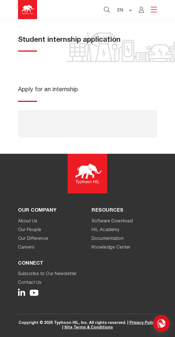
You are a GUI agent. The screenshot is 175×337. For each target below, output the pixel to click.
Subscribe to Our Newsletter (47, 274)
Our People (29, 230)
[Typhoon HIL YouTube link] (34, 293)
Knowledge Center (111, 248)
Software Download (112, 221)
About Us (28, 221)
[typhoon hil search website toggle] (107, 9)
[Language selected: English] (124, 10)
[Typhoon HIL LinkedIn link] (21, 293)
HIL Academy (105, 230)
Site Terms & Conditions (88, 328)
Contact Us (30, 283)
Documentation (107, 239)
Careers (26, 248)
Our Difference (33, 239)
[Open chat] (161, 323)
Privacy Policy (143, 323)
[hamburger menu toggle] (154, 10)
